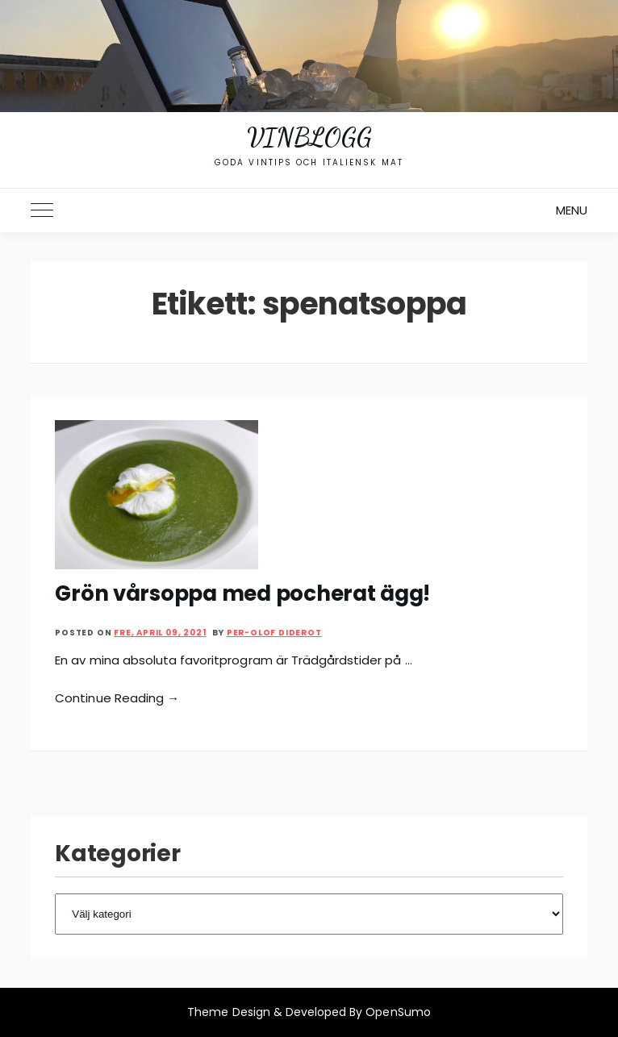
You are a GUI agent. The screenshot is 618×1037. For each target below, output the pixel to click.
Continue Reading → (117, 697)
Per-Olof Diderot (274, 633)
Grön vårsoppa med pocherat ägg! (242, 593)
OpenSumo (397, 1012)
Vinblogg (309, 137)
